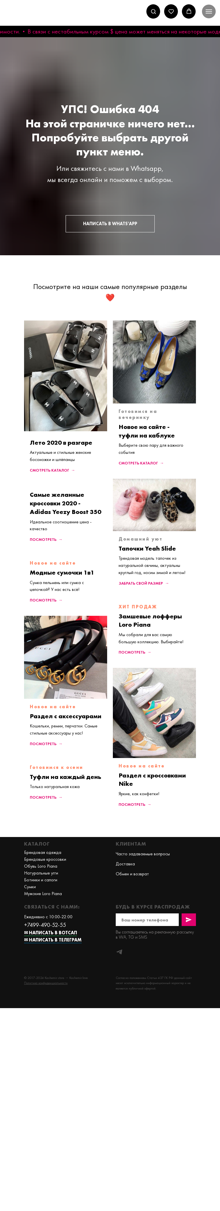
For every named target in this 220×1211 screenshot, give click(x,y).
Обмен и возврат (132, 874)
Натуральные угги (41, 873)
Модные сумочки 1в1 (62, 572)
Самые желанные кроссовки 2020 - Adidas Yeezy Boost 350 (65, 503)
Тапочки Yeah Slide (147, 548)
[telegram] (119, 951)
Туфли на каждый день (65, 777)
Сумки (30, 887)
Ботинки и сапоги (40, 880)
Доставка (125, 864)
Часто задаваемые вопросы (143, 854)
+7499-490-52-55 (45, 925)
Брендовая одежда (42, 852)
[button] (153, 11)
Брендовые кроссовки (45, 859)
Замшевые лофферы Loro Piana (150, 620)
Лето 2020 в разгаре (61, 442)
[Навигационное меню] (209, 11)
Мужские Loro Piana (43, 894)
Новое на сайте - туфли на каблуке (147, 431)
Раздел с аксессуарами (65, 716)
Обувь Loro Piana (40, 866)
